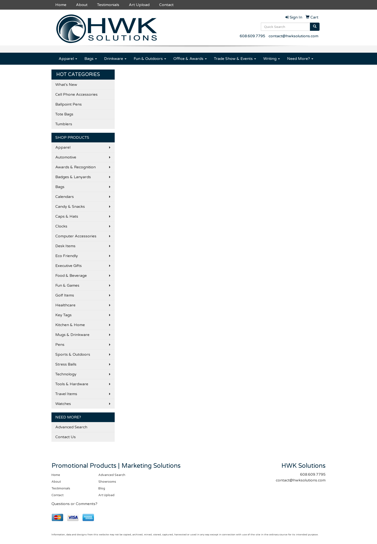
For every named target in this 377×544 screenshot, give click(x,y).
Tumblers (63, 124)
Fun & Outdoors (150, 58)
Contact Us (65, 437)
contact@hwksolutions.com (293, 36)
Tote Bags (64, 114)
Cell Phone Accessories (76, 94)
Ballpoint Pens (68, 104)
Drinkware (115, 58)
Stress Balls (65, 364)
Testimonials (108, 4)
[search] (315, 27)
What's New (66, 84)
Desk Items (65, 246)
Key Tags (63, 315)
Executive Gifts (68, 265)
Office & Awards (190, 58)
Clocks (61, 226)
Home (60, 4)
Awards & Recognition (75, 167)
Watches (63, 403)
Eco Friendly (66, 255)
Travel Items (66, 394)
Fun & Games (67, 285)
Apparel (68, 58)
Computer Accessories (75, 236)
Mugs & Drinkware (72, 334)
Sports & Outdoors (72, 354)
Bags (90, 58)
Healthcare (65, 305)
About (82, 4)
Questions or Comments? (74, 503)
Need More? (300, 58)
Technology (65, 374)
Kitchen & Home (70, 325)
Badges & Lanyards (73, 177)
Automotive (65, 157)
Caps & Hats (66, 216)
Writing (271, 58)
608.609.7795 (252, 36)
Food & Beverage (71, 275)
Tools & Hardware (71, 384)
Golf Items (64, 295)
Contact (166, 4)
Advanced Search (71, 427)
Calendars (64, 196)
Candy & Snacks (70, 206)
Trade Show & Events (235, 58)
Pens (59, 344)
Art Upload (139, 4)
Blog (101, 488)
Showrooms (107, 482)
